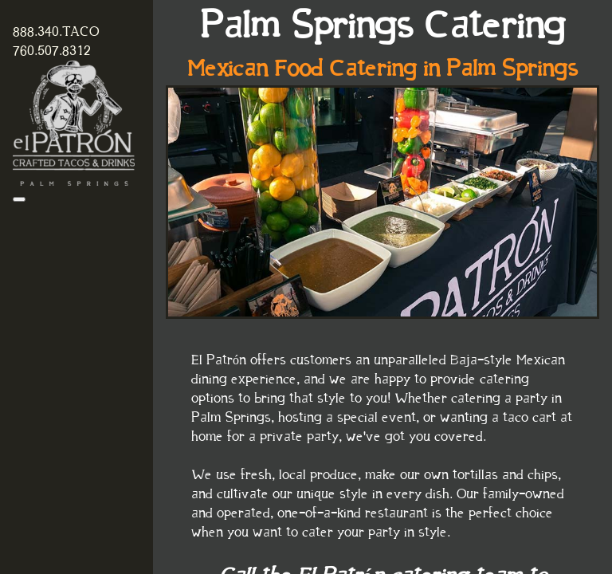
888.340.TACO (56, 32)
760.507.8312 (52, 51)
